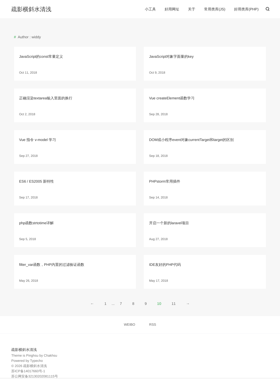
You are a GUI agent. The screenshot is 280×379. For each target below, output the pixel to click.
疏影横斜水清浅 (31, 9)
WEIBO (129, 324)
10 (159, 303)
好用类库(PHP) (246, 9)
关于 (191, 9)
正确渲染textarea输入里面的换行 (46, 98)
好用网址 (172, 9)
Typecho (36, 361)
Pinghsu (32, 355)
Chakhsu (50, 355)
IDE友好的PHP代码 (165, 264)
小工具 (150, 9)
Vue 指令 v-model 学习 (37, 140)
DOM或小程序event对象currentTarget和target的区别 (191, 140)
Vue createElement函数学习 (171, 98)
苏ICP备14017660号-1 (28, 371)
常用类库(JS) (214, 9)
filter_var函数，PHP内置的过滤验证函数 (51, 264)
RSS (152, 324)
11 (174, 303)
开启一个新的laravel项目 (169, 223)
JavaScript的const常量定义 (41, 56)
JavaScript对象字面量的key (171, 56)
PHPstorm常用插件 (164, 181)
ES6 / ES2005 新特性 (36, 181)
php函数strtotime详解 (36, 223)
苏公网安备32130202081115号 (34, 376)
